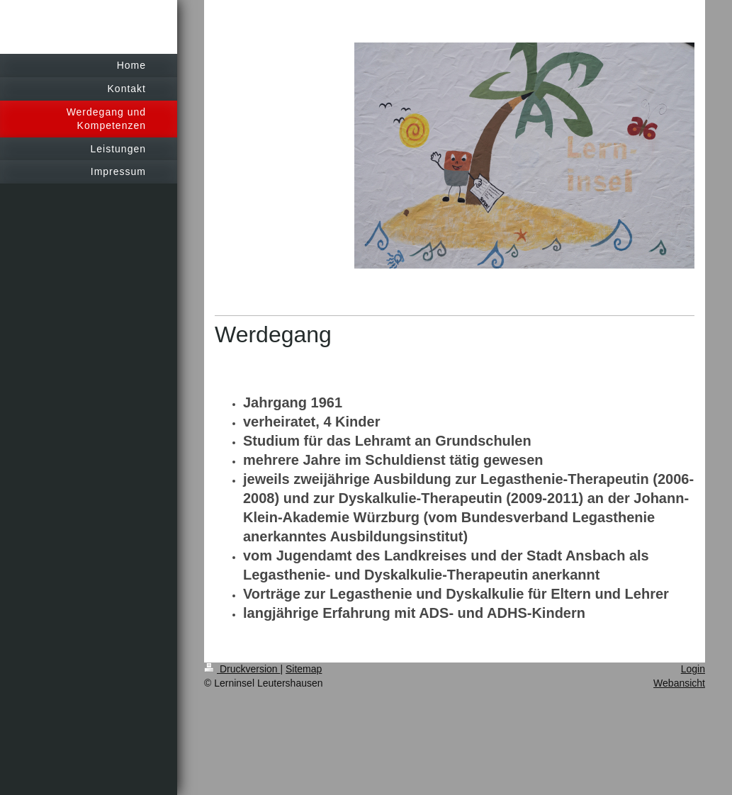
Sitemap (304, 669)
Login (693, 669)
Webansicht (679, 683)
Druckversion (242, 669)
